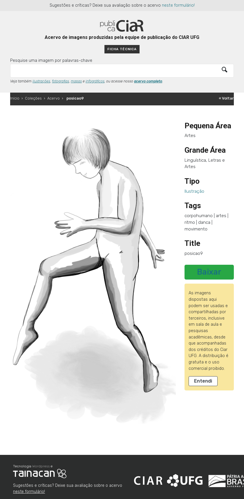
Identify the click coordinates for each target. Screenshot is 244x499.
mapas (76, 81)
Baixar (209, 272)
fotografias (60, 81)
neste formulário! (178, 5)
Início (14, 98)
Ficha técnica (121, 49)
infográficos (95, 81)
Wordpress (41, 466)
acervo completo (148, 81)
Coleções (33, 98)
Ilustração (194, 191)
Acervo (53, 98)
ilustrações (41, 81)
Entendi (203, 381)
